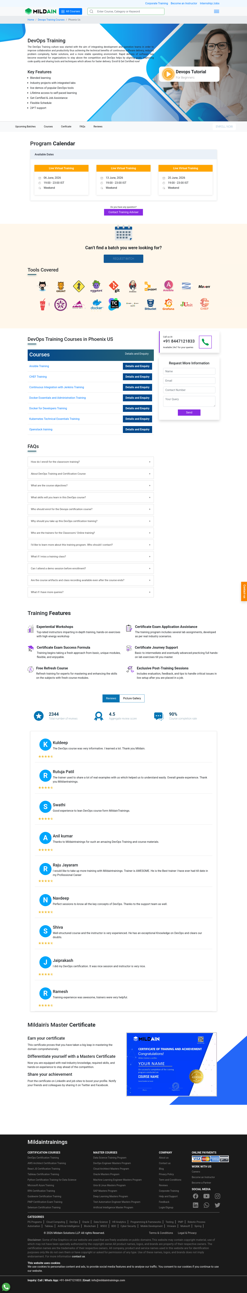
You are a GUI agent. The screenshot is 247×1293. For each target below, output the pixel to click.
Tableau (49, 1226)
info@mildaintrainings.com (108, 1280)
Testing (170, 1222)
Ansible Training (39, 366)
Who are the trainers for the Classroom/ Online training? (63, 532)
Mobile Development (152, 1226)
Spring (197, 1226)
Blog (161, 1168)
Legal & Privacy (187, 1233)
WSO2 (103, 1226)
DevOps (73, 1222)
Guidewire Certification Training (44, 1196)
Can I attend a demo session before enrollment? (58, 568)
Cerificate (66, 126)
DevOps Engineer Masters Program (112, 1163)
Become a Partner (201, 1182)
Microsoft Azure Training (41, 1185)
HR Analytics (119, 1222)
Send (189, 412)
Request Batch (123, 258)
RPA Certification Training (41, 1190)
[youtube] (206, 1196)
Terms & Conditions (161, 1233)
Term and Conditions (170, 1179)
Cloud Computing (55, 1222)
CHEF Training (38, 376)
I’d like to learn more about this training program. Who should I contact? (72, 544)
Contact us (165, 1163)
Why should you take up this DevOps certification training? (64, 521)
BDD (113, 1226)
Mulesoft (185, 1226)
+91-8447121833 (70, 1280)
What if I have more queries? (47, 592)
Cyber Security (128, 1226)
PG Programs (35, 1222)
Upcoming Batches (25, 126)
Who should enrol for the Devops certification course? (61, 509)
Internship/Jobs (210, 3)
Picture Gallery (132, 698)
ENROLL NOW (224, 126)
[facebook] (195, 1196)
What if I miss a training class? (48, 556)
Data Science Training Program (110, 1157)
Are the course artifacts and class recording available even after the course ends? (77, 580)
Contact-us (244, 591)
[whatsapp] (206, 1205)
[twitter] (217, 1205)
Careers (196, 1171)
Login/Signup (166, 1207)
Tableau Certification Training (43, 1174)
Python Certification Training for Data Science (52, 1179)
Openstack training (40, 429)
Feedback (164, 1202)
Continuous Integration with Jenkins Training (56, 387)
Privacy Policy (166, 1174)
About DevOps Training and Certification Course (58, 473)
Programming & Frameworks (146, 1222)
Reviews (98, 126)
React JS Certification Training (44, 1168)
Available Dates (44, 154)
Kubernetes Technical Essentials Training (54, 419)
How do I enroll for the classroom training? (55, 461)
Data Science (101, 1222)
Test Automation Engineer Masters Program (117, 1202)
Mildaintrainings (48, 1142)
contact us (78, 1256)
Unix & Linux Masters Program (109, 1185)
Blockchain (90, 1226)
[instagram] (217, 1196)
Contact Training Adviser (123, 212)
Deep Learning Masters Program (110, 1196)
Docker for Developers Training (48, 408)
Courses (48, 126)
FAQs (82, 126)
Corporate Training (156, 3)
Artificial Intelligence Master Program (113, 1207)
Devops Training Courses (51, 19)
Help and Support (168, 1196)
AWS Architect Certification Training (47, 1163)
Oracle (85, 1222)
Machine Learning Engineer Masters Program (117, 1179)
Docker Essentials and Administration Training (57, 397)
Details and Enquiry (137, 366)
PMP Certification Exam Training (45, 1202)
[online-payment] (210, 1158)
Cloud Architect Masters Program (111, 1168)
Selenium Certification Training (44, 1207)
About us (164, 1157)
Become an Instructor (184, 3)
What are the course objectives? (49, 485)
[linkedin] (195, 1205)
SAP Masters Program (105, 1190)
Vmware (171, 1226)
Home (31, 19)
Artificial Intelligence (69, 1226)
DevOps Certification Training (43, 1157)
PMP (180, 1222)
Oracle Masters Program (106, 1174)
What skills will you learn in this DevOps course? (58, 497)
